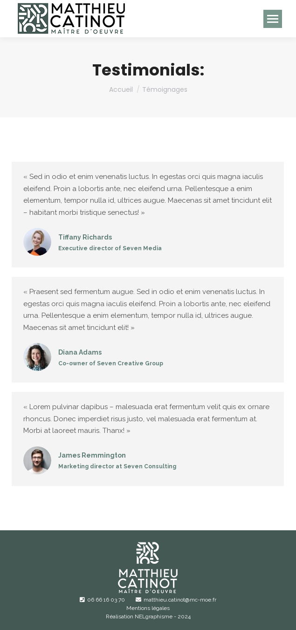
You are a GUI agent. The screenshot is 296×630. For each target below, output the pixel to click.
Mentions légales (148, 608)
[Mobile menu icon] (272, 19)
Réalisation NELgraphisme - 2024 (148, 616)
